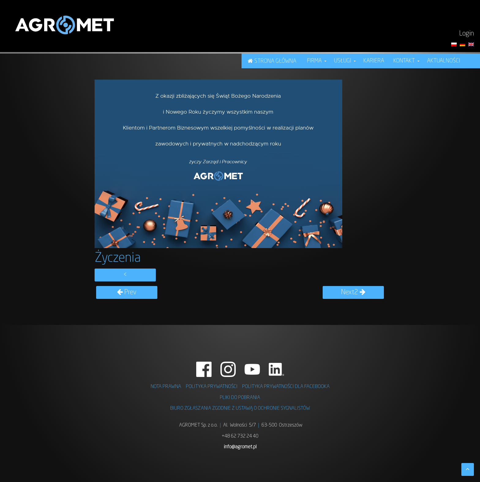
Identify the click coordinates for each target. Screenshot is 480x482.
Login (466, 33)
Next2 (353, 292)
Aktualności (443, 61)
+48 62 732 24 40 (240, 436)
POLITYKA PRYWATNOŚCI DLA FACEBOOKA (286, 386)
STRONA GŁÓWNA (275, 61)
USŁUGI (342, 61)
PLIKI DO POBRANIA (240, 397)
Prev (127, 292)
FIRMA (314, 61)
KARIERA (373, 61)
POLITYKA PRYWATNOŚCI (212, 386)
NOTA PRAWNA (166, 386)
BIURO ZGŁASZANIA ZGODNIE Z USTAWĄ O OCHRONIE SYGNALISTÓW (240, 408)
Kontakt (404, 61)
